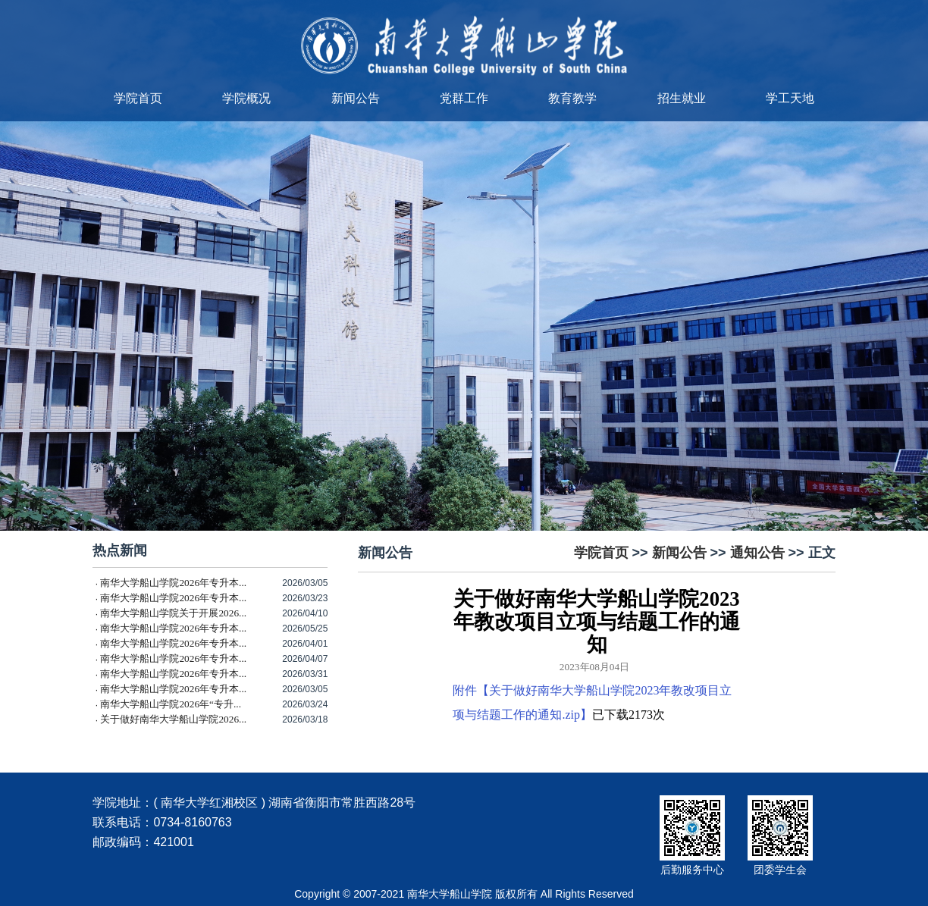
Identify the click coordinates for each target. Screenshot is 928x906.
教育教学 (572, 98)
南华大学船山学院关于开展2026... (173, 613)
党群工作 (464, 98)
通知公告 (757, 552)
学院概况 (246, 98)
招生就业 (681, 98)
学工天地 (790, 98)
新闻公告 (355, 98)
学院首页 (138, 98)
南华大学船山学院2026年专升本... (173, 582)
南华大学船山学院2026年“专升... (170, 704)
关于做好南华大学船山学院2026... (173, 719)
